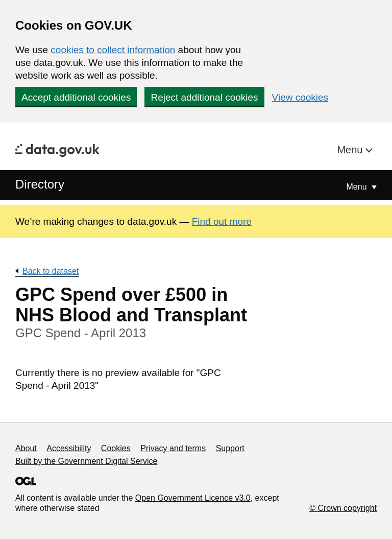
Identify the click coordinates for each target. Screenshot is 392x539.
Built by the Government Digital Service (86, 461)
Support (230, 448)
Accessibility (68, 448)
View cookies (300, 97)
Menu (351, 149)
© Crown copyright (343, 508)
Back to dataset (50, 271)
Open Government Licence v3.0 (193, 498)
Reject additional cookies (204, 97)
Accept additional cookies (76, 97)
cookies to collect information (113, 49)
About (26, 448)
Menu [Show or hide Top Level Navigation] (358, 186)
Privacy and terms (173, 448)
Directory (39, 184)
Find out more (222, 221)
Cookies (116, 448)
